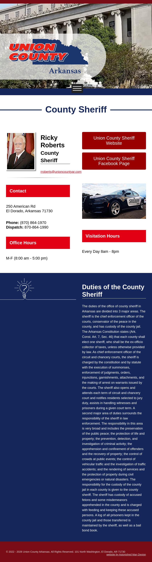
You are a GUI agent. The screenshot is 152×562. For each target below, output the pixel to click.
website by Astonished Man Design (126, 554)
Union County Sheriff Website (113, 141)
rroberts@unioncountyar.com (61, 172)
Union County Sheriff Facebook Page (113, 161)
